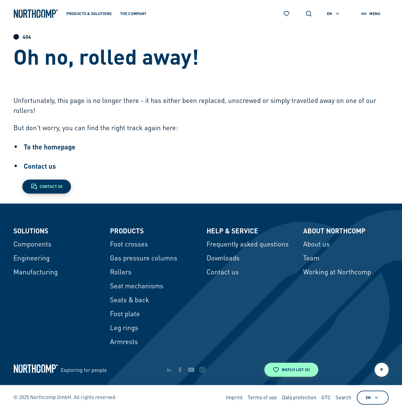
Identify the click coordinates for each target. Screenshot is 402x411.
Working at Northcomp (337, 272)
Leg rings (124, 328)
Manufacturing (35, 272)
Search (343, 397)
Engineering (31, 258)
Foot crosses (129, 244)
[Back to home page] (35, 13)
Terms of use (262, 397)
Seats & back (129, 300)
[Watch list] (286, 14)
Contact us (40, 166)
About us (316, 244)
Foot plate (125, 314)
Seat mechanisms (136, 286)
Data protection (299, 397)
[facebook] (180, 369)
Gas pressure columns (143, 258)
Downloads (223, 258)
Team (311, 258)
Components (32, 244)
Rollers (120, 272)
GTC (326, 397)
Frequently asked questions (248, 244)
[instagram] (202, 369)
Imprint (234, 397)
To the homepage (49, 146)
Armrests (124, 342)
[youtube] (191, 369)
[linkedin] (168, 369)
